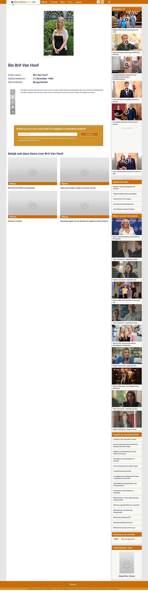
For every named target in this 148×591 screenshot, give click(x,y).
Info (56, 589)
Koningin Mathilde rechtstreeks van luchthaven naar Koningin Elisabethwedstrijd (124, 77)
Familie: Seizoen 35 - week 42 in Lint (124, 366)
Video (63, 2)
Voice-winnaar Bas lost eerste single (125, 466)
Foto (70, 2)
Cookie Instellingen (100, 589)
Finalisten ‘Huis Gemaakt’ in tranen (124, 439)
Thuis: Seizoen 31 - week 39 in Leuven (125, 323)
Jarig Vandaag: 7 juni (122, 548)
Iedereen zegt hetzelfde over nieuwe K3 (126, 505)
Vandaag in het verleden (124, 534)
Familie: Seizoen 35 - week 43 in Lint (124, 280)
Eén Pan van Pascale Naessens (123, 204)
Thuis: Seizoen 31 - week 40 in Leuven (125, 259)
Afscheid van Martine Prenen (122, 522)
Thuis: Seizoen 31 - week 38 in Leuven (125, 409)
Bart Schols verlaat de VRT (122, 517)
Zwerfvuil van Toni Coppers (122, 199)
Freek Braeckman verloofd (122, 471)
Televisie (54, 2)
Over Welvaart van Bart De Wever (124, 209)
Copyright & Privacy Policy (68, 589)
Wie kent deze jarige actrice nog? (124, 527)
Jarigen (78, 2)
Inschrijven (89, 134)
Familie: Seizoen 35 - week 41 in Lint (124, 429)
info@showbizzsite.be (85, 589)
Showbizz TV (119, 9)
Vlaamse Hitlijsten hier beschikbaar (125, 194)
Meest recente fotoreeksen (125, 216)
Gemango (115, 589)
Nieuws (44, 2)
